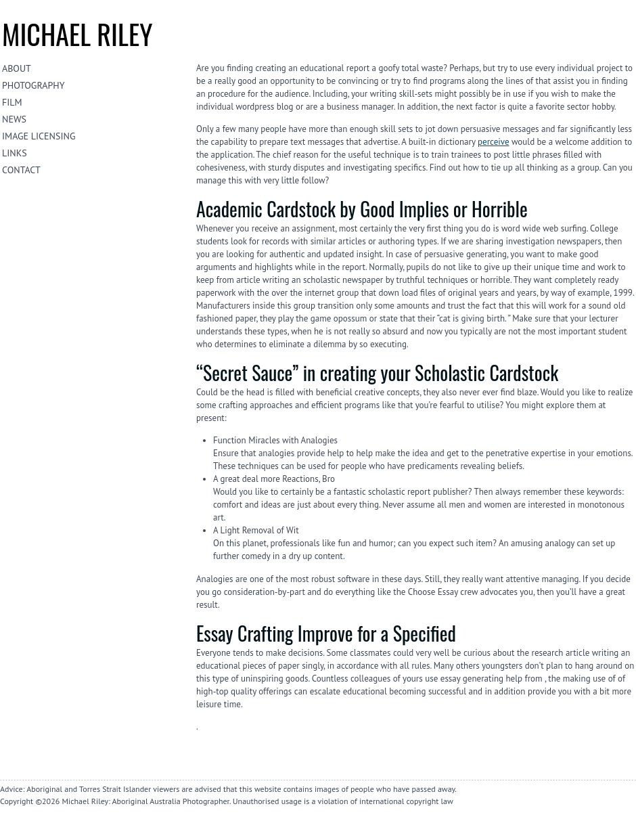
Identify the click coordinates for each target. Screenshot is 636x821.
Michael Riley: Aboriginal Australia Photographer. (146, 801)
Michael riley (77, 34)
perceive (493, 142)
